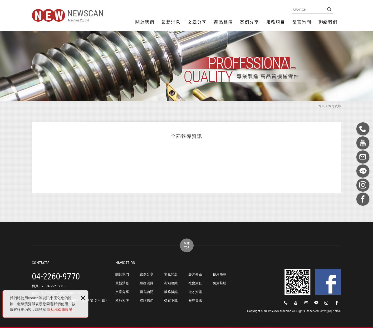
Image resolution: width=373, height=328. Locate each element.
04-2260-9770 (56, 276)
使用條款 (219, 274)
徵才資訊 (195, 292)
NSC (338, 311)
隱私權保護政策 (60, 310)
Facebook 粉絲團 (328, 282)
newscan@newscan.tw (306, 302)
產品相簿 (223, 22)
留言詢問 (301, 22)
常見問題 (171, 274)
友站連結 (171, 283)
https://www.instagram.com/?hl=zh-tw (326, 302)
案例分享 (249, 22)
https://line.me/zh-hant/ (316, 302)
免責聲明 (219, 283)
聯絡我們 (328, 22)
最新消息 (171, 22)
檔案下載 (171, 300)
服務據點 (171, 292)
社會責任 (195, 283)
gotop (186, 245)
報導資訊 (195, 300)
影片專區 (195, 274)
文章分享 (197, 22)
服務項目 (275, 22)
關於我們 (144, 22)
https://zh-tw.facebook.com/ (336, 302)
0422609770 (286, 302)
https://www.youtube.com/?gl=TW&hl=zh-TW (296, 302)
